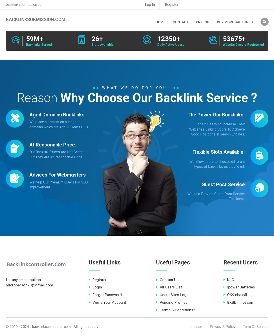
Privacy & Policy (222, 327)
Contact (180, 22)
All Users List (169, 287)
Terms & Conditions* (175, 310)
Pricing (202, 22)
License (196, 327)
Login (95, 287)
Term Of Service (255, 327)
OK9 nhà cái (235, 294)
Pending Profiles (171, 302)
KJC (229, 279)
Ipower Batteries (239, 287)
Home (160, 22)
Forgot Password (105, 294)
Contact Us (167, 279)
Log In (150, 4)
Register (171, 4)
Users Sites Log (171, 294)
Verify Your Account (107, 302)
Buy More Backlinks (235, 22)
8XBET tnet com (239, 302)
